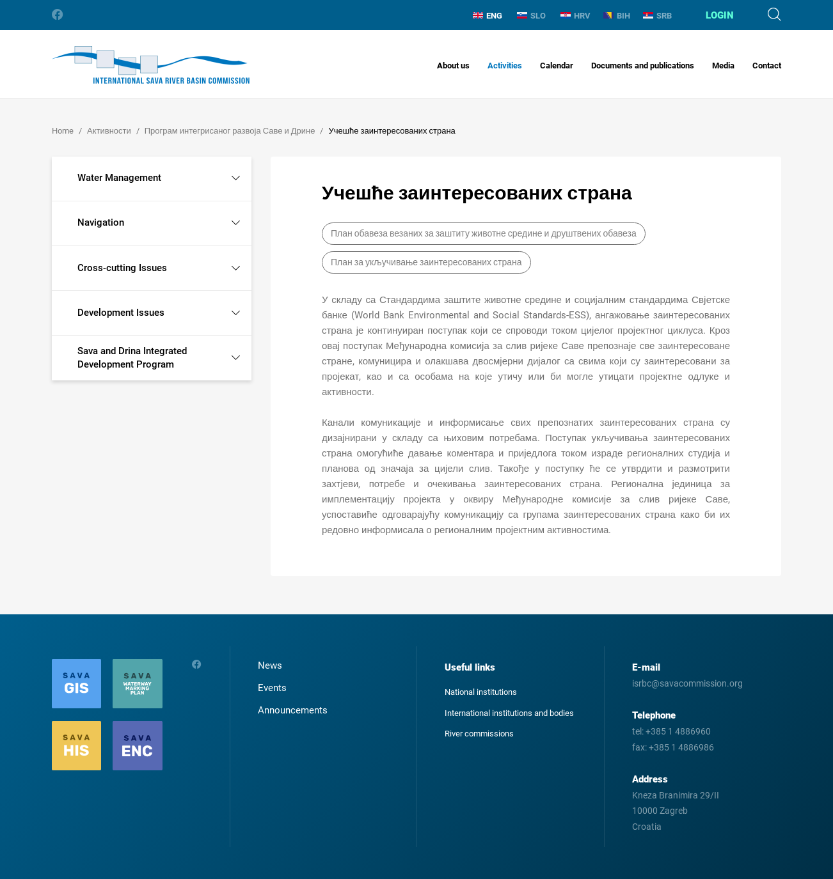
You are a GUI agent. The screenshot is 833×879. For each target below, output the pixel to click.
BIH (616, 15)
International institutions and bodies (509, 713)
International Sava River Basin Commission (151, 65)
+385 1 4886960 (678, 731)
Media (723, 65)
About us (453, 65)
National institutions (481, 692)
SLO (531, 15)
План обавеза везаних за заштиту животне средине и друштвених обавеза (484, 233)
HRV (575, 15)
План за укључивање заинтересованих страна (426, 262)
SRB (657, 15)
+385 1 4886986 (681, 747)
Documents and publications (642, 65)
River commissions (479, 733)
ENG (487, 15)
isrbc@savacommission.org (687, 683)
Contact (766, 65)
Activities (505, 65)
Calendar (556, 65)
